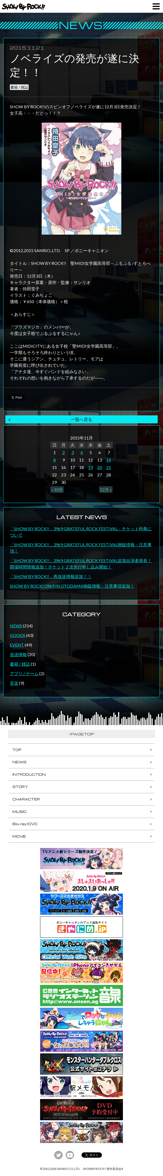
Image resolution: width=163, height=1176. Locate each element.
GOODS (17, 635)
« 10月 (57, 489)
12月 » (106, 489)
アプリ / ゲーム (24, 673)
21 (108, 467)
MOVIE (19, 836)
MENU (156, 6)
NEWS (16, 625)
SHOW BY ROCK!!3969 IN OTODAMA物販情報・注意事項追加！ (72, 585)
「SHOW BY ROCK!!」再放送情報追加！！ (51, 576)
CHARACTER (26, 799)
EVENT (17, 644)
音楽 (14, 683)
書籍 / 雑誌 (19, 87)
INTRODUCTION (29, 774)
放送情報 (18, 654)
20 (99, 467)
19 (90, 467)
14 (108, 459)
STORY (20, 787)
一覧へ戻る (81, 419)
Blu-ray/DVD (24, 824)
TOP (16, 750)
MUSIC (19, 811)
